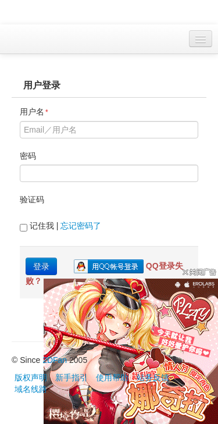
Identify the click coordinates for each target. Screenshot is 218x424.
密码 (28, 156)
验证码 (32, 199)
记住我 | (60, 226)
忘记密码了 (80, 225)
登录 (41, 266)
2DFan (54, 360)
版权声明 (31, 377)
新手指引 (71, 377)
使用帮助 (112, 377)
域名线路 (31, 389)
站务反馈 (153, 377)
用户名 (34, 111)
